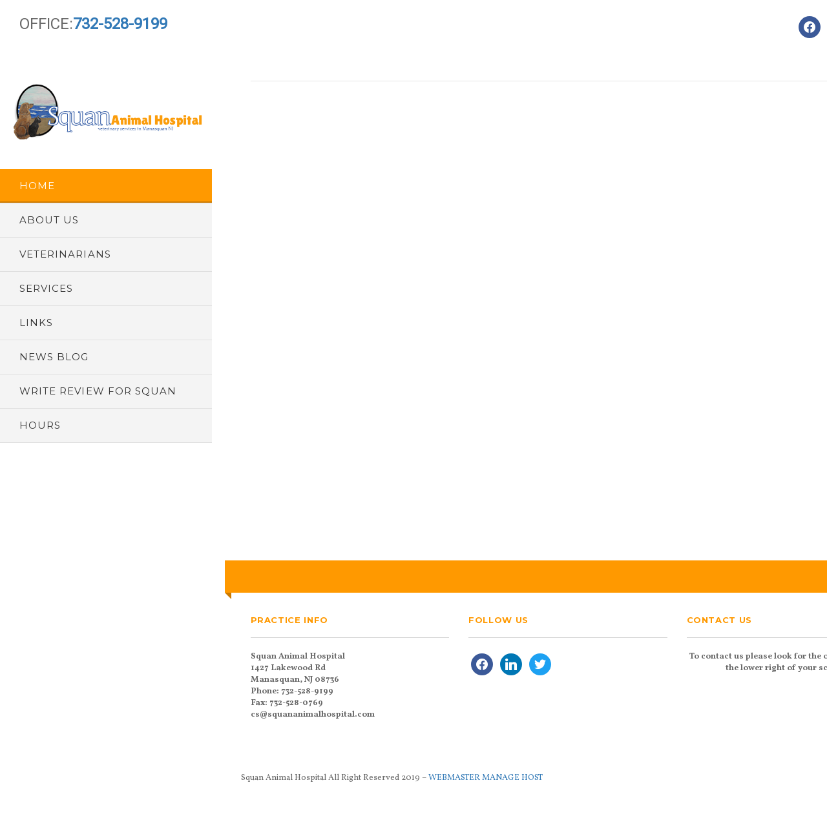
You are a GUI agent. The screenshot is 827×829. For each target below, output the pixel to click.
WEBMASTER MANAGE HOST (485, 778)
